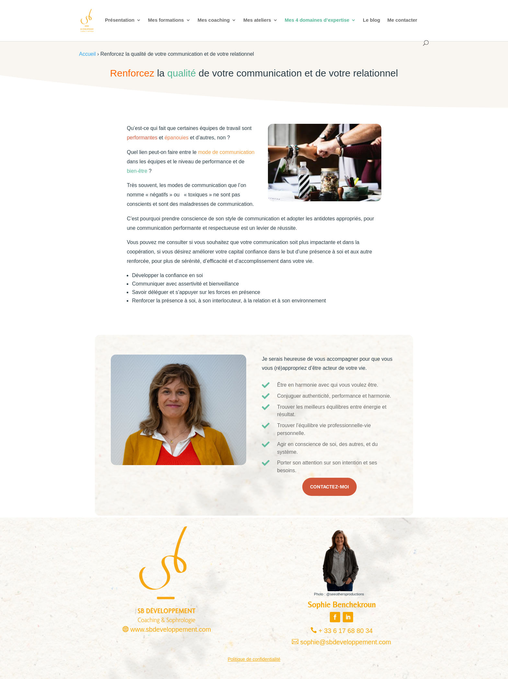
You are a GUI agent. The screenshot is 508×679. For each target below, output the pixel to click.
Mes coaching (214, 20)
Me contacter (402, 20)
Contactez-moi (329, 486)
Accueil (87, 54)
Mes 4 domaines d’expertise (317, 20)
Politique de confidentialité (254, 659)
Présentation (119, 20)
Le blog (371, 20)
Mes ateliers (257, 20)
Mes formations (166, 20)
